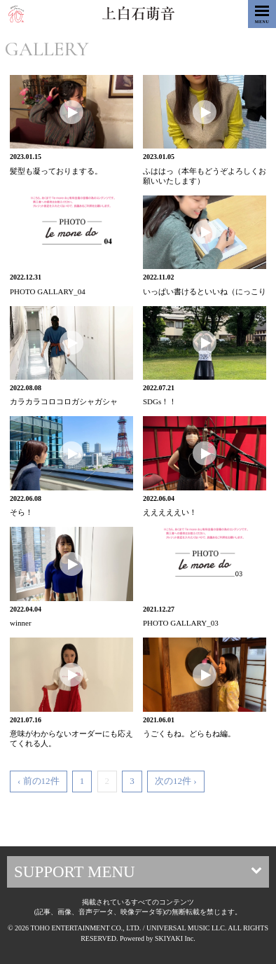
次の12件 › (176, 781)
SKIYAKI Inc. (175, 938)
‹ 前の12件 (39, 781)
